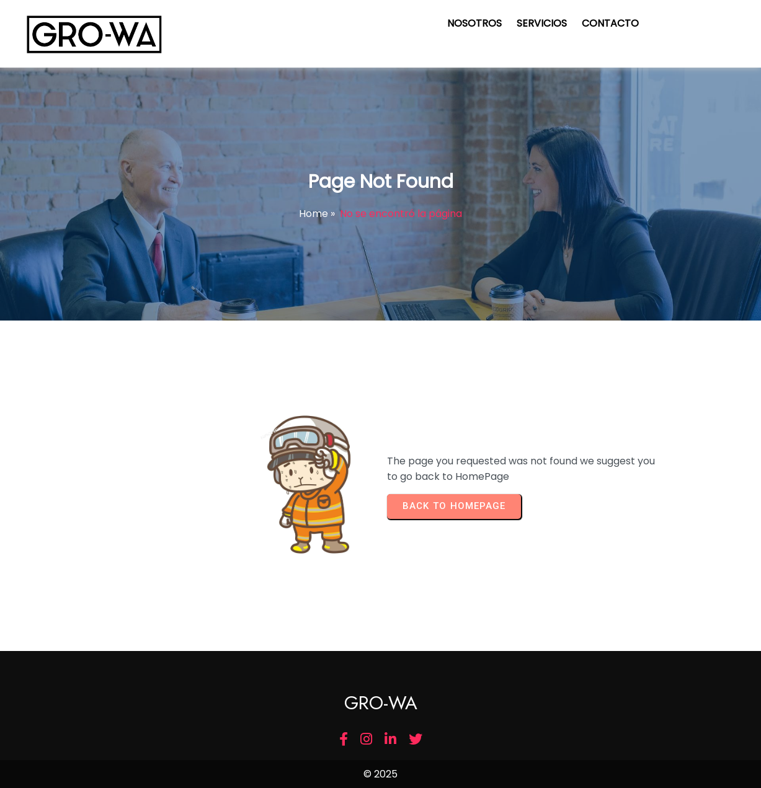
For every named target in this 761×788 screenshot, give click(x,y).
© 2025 (380, 774)
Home (313, 213)
